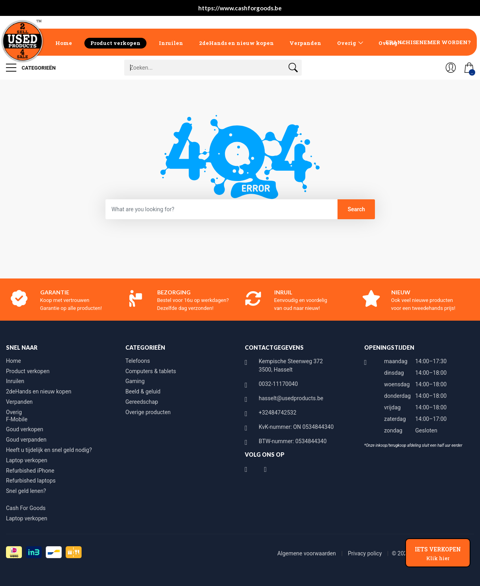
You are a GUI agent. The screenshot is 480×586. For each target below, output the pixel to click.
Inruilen (171, 43)
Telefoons (137, 361)
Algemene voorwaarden (307, 553)
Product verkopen (115, 43)
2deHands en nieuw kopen (236, 43)
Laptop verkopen (26, 460)
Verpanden (305, 43)
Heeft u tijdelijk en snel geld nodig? (49, 450)
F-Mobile (16, 419)
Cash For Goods (26, 508)
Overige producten (148, 412)
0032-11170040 (278, 384)
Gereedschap (141, 402)
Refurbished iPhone (30, 470)
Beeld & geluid (142, 391)
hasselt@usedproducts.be (291, 398)
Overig (346, 43)
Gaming (134, 381)
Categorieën (31, 68)
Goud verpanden (26, 439)
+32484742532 (278, 412)
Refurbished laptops (31, 480)
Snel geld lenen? (26, 491)
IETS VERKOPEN (438, 553)
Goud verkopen (24, 429)
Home (63, 43)
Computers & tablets (150, 371)
